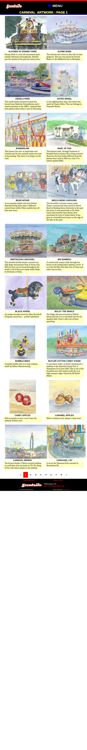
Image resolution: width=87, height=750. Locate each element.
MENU (54, 5)
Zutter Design (65, 489)
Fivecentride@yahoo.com (54, 486)
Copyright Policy (29, 480)
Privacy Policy (58, 480)
